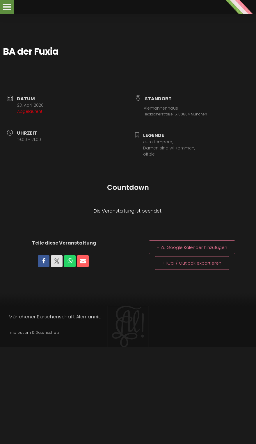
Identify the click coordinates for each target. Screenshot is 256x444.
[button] (7, 7)
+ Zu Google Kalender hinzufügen (192, 247)
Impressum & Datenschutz (34, 332)
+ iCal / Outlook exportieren (192, 263)
